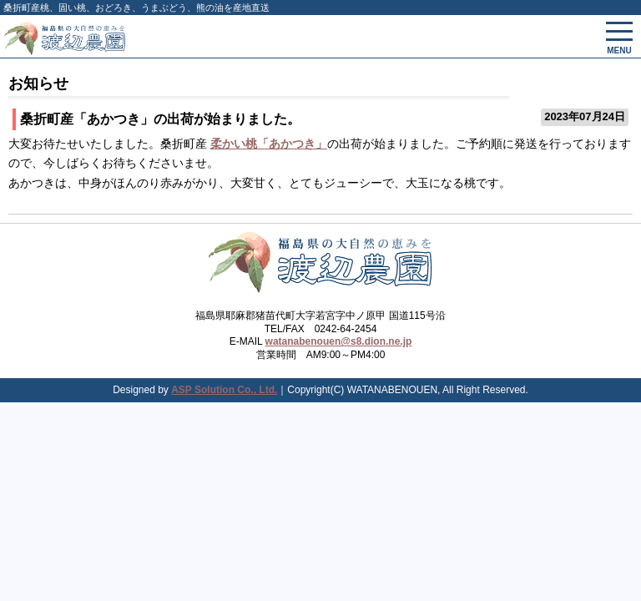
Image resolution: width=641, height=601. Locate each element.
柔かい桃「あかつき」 (268, 143)
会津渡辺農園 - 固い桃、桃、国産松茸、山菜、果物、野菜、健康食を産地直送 (224, 37)
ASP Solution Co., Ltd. (224, 390)
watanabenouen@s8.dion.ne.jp (338, 341)
